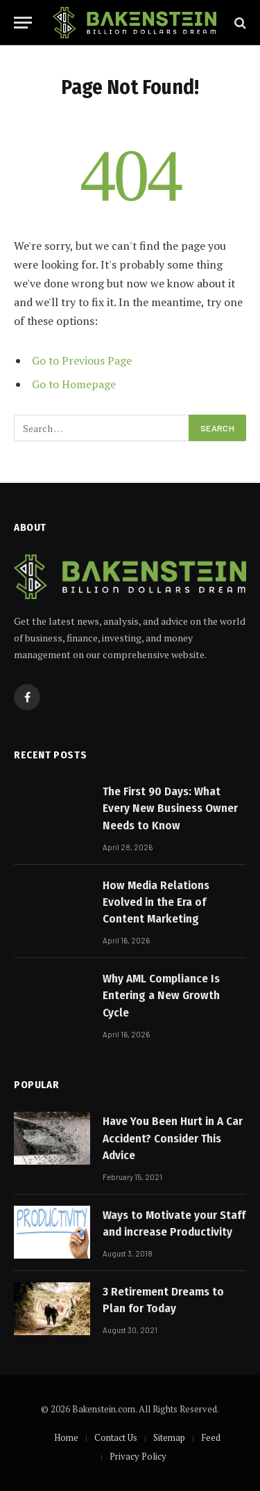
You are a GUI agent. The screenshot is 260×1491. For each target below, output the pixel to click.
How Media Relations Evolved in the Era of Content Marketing (156, 902)
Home (66, 1437)
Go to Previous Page (82, 360)
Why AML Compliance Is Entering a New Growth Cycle (161, 995)
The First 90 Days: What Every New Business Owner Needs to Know (170, 808)
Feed (210, 1437)
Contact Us (115, 1437)
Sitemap (169, 1437)
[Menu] (23, 22)
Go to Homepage (74, 384)
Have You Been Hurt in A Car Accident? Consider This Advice (173, 1138)
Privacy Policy (138, 1456)
